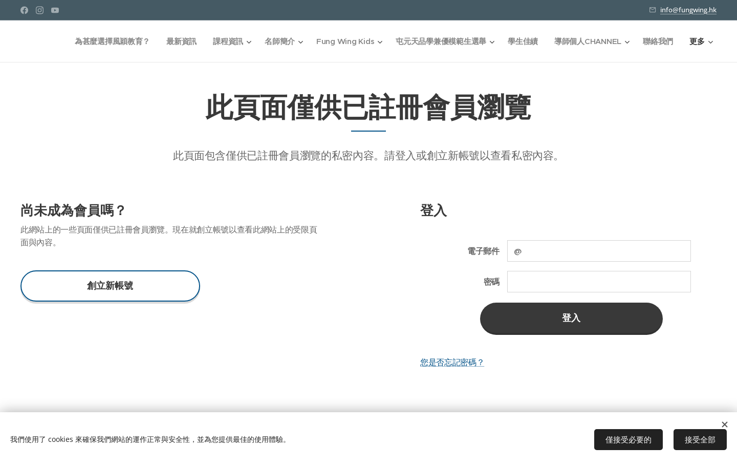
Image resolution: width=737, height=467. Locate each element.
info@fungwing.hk (688, 9)
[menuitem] (106, 41)
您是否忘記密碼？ (452, 362)
